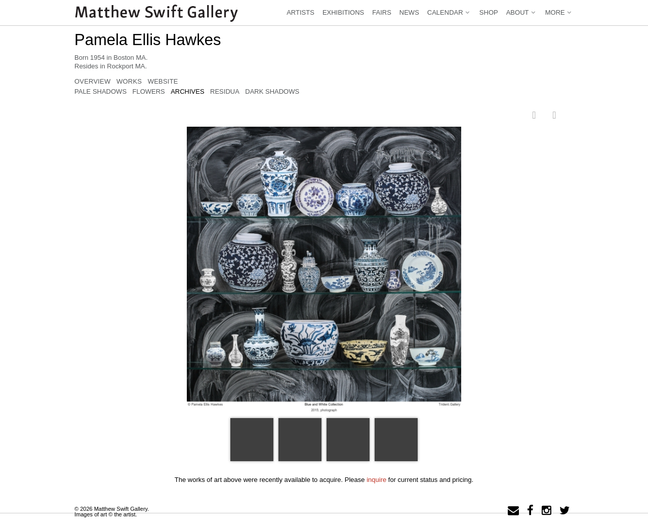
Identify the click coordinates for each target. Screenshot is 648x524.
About (521, 12)
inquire (376, 479)
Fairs (381, 12)
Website (163, 81)
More (559, 12)
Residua (224, 91)
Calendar (449, 12)
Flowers (148, 91)
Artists (300, 12)
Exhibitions (343, 12)
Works (129, 81)
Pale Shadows (100, 91)
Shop (488, 12)
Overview (92, 81)
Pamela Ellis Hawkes (147, 40)
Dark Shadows (272, 91)
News (409, 12)
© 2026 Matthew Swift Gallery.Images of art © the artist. (111, 511)
